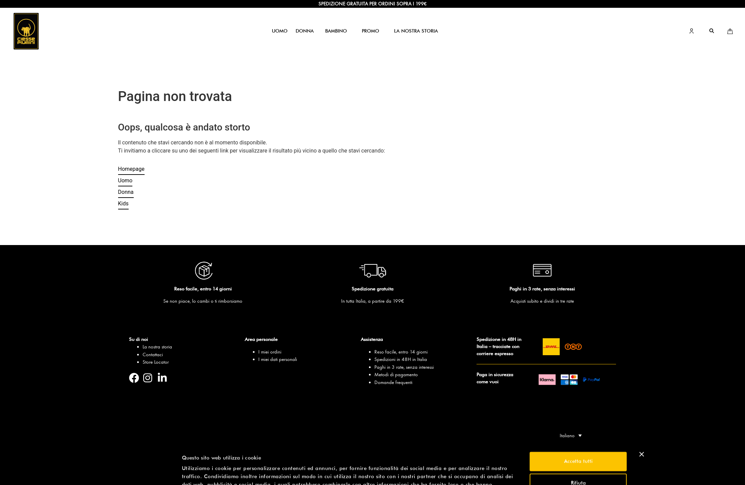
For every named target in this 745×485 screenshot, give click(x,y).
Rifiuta (578, 443)
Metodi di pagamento (396, 374)
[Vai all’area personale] (691, 31)
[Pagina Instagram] (150, 378)
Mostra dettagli (200, 472)
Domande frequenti (393, 382)
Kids (123, 203)
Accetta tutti (578, 422)
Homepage (131, 169)
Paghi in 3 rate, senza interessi (404, 367)
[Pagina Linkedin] (165, 378)
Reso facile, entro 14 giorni (401, 352)
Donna (126, 192)
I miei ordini (269, 352)
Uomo (125, 180)
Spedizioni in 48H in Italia (400, 359)
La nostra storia (157, 347)
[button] (279, 31)
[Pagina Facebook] (136, 378)
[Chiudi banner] (641, 414)
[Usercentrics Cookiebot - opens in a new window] (136, 472)
